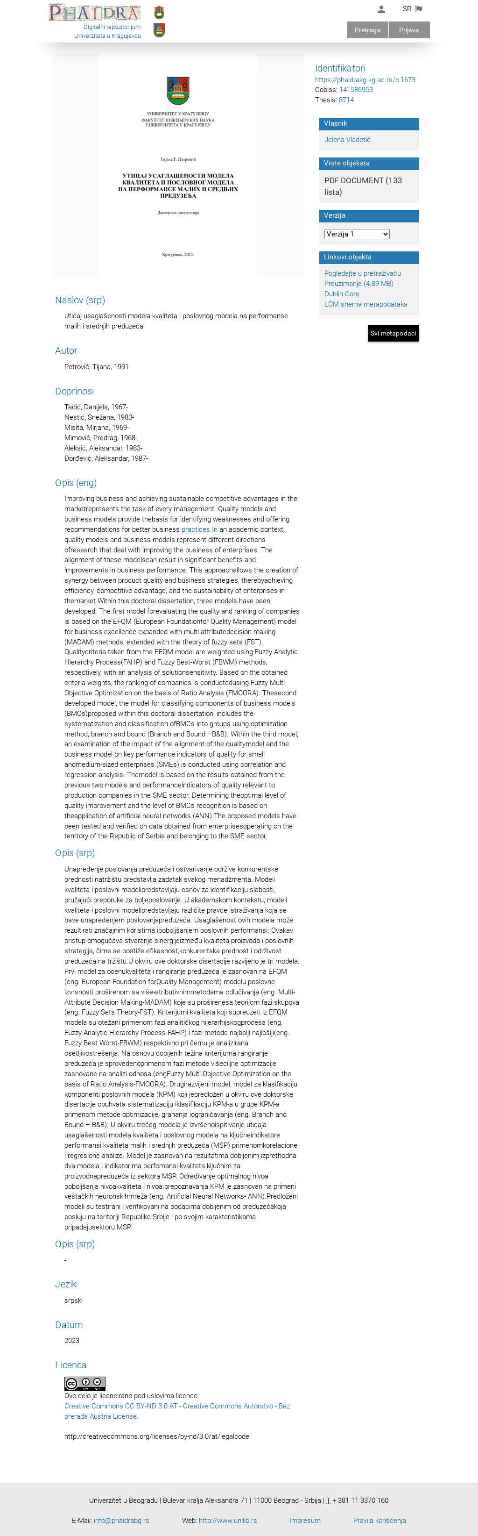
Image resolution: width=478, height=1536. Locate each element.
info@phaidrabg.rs (121, 1520)
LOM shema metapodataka (366, 304)
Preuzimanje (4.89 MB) (359, 283)
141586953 (356, 90)
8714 (346, 100)
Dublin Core (341, 294)
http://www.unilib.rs (228, 1520)
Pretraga (368, 30)
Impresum (305, 1520)
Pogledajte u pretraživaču (362, 273)
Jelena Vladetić (347, 140)
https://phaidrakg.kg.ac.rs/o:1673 (365, 80)
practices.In (200, 529)
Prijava (409, 30)
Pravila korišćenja (379, 1520)
